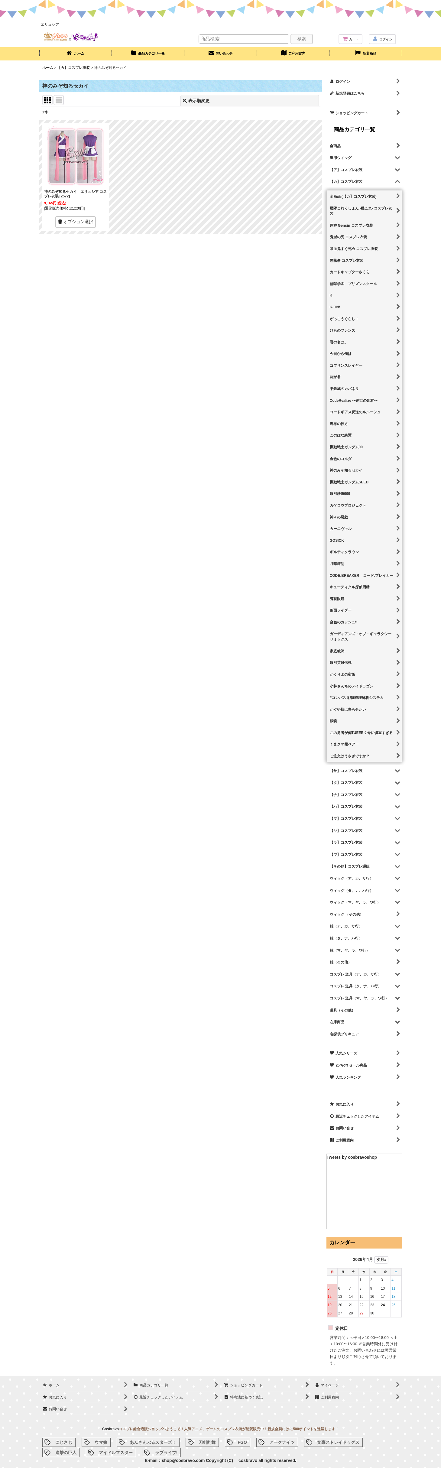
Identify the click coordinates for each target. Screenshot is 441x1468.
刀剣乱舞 (207, 1442)
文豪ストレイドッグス (338, 1442)
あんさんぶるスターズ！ (153, 1442)
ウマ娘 (101, 1442)
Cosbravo (110, 1429)
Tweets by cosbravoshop (352, 1157)
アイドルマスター (116, 1452)
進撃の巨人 (65, 1452)
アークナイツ (282, 1442)
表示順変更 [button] (196, 100)
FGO (242, 1442)
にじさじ (63, 1442)
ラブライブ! (166, 1452)
